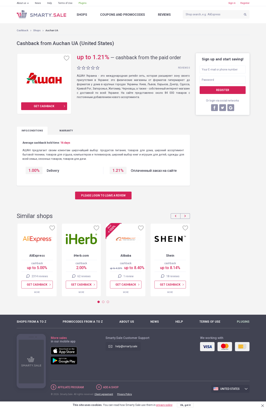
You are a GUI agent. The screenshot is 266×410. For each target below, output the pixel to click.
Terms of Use (65, 3)
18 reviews (172, 276)
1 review (128, 276)
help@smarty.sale (126, 346)
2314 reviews (39, 276)
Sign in (232, 3)
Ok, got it (185, 405)
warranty (66, 130)
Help (49, 3)
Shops (82, 15)
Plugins (83, 3)
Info (32, 130)
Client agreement (103, 394)
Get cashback (44, 106)
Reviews (164, 15)
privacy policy (164, 405)
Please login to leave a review (103, 195)
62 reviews (84, 276)
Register (245, 3)
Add (111, 387)
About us (21, 3)
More (37, 292)
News (38, 3)
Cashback (22, 30)
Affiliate (71, 387)
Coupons (122, 15)
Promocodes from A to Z (83, 321)
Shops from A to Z (31, 321)
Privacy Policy (124, 394)
